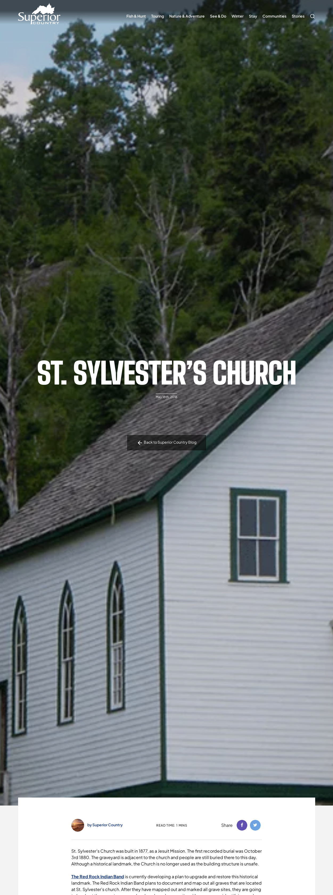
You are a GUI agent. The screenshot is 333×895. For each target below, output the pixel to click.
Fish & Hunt (136, 16)
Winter (238, 16)
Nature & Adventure (187, 16)
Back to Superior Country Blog (166, 443)
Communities (274, 16)
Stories (298, 16)
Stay (253, 16)
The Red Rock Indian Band (97, 876)
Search (311, 13)
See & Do (218, 16)
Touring (157, 16)
